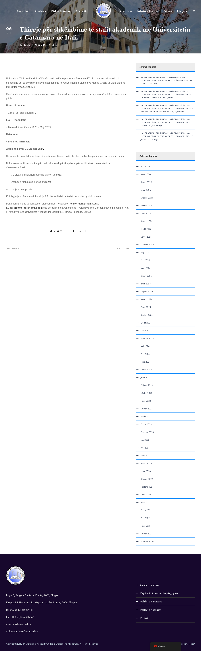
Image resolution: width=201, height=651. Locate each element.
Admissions (126, 11)
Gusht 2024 (146, 322)
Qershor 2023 (147, 432)
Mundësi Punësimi (149, 585)
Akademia (40, 11)
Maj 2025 (145, 252)
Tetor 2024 (146, 307)
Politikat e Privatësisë (151, 601)
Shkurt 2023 (146, 463)
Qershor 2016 (147, 541)
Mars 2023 (146, 455)
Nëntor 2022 (146, 486)
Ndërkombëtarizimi (148, 11)
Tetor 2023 (146, 400)
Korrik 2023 (146, 424)
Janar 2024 (146, 377)
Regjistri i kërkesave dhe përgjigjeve (159, 593)
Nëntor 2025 (146, 205)
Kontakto (144, 618)
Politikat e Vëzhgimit (150, 610)
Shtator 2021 (146, 533)
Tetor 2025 (146, 213)
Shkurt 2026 (146, 182)
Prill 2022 (145, 518)
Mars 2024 (146, 361)
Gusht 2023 (146, 416)
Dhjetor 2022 (147, 479)
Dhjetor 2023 (147, 385)
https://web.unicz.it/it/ (23, 87)
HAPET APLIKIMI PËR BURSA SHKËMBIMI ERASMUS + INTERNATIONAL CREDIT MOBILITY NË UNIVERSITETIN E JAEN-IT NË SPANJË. (167, 136)
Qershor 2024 (147, 338)
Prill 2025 (145, 260)
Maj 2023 (145, 439)
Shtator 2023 (147, 408)
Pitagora (182, 11)
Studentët (81, 11)
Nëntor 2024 (146, 299)
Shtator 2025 (147, 221)
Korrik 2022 (146, 510)
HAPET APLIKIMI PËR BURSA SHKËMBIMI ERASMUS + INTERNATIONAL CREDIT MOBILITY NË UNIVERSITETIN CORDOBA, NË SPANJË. (166, 122)
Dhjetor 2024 (147, 291)
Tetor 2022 (146, 494)
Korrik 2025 (146, 236)
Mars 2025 (146, 268)
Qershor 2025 (147, 244)
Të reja (168, 11)
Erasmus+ (41, 45)
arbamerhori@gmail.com (28, 207)
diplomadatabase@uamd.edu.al (22, 631)
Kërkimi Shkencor (61, 11)
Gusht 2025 (146, 229)
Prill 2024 (145, 354)
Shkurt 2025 (146, 275)
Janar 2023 (146, 471)
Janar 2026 (146, 189)
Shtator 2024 (147, 314)
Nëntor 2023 (146, 393)
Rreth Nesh (23, 11)
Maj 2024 (145, 346)
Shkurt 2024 (146, 369)
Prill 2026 (145, 166)
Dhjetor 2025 (147, 197)
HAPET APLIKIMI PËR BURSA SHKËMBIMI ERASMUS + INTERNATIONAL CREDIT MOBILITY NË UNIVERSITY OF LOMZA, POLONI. (166, 80)
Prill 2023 (145, 447)
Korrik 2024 (146, 330)
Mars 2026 (146, 174)
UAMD (26, 45)
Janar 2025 (146, 283)
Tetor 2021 (146, 525)
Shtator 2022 (147, 502)
